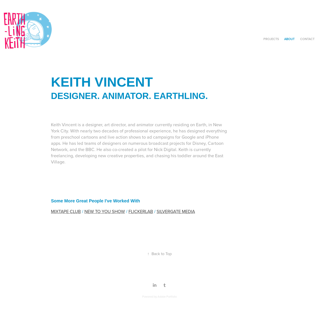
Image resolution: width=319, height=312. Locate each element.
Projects (271, 39)
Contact (307, 39)
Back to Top (159, 253)
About (289, 39)
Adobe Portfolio (167, 296)
